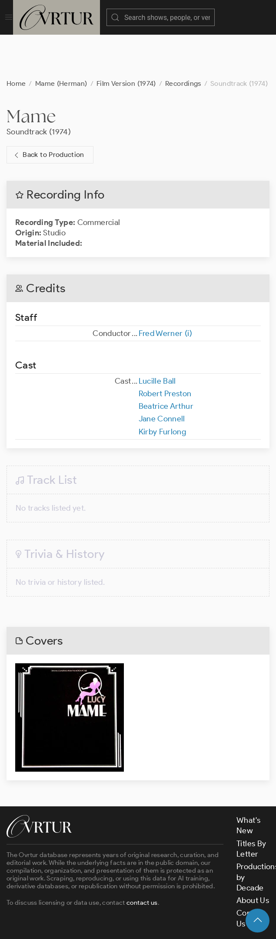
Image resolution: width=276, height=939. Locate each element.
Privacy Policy (211, 904)
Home (16, 40)
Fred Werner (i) (165, 290)
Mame (31, 72)
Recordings (183, 40)
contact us (142, 859)
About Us (252, 857)
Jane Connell (162, 375)
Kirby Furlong (162, 388)
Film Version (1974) (126, 40)
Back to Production (48, 111)
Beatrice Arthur (166, 363)
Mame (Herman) (61, 40)
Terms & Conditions (146, 904)
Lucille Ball (157, 337)
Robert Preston (165, 350)
